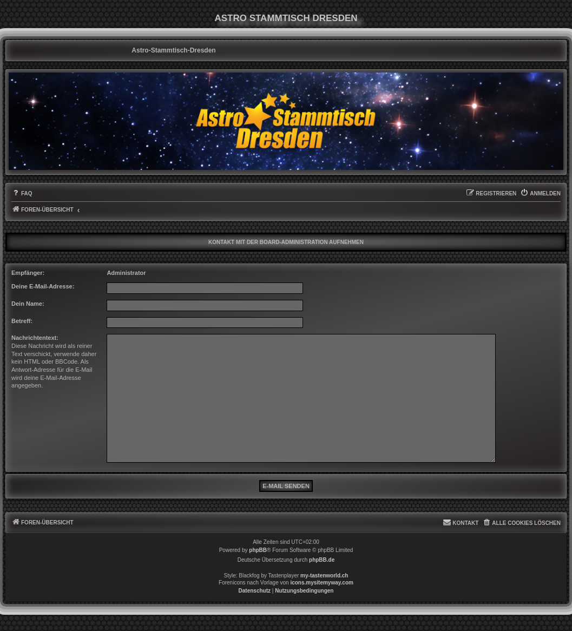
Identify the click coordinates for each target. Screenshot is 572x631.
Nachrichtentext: (34, 337)
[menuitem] (21, 193)
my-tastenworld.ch (324, 576)
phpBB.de (321, 560)
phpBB (258, 550)
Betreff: (21, 321)
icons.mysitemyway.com (321, 583)
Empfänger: (27, 273)
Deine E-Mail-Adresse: (42, 286)
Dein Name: (27, 303)
